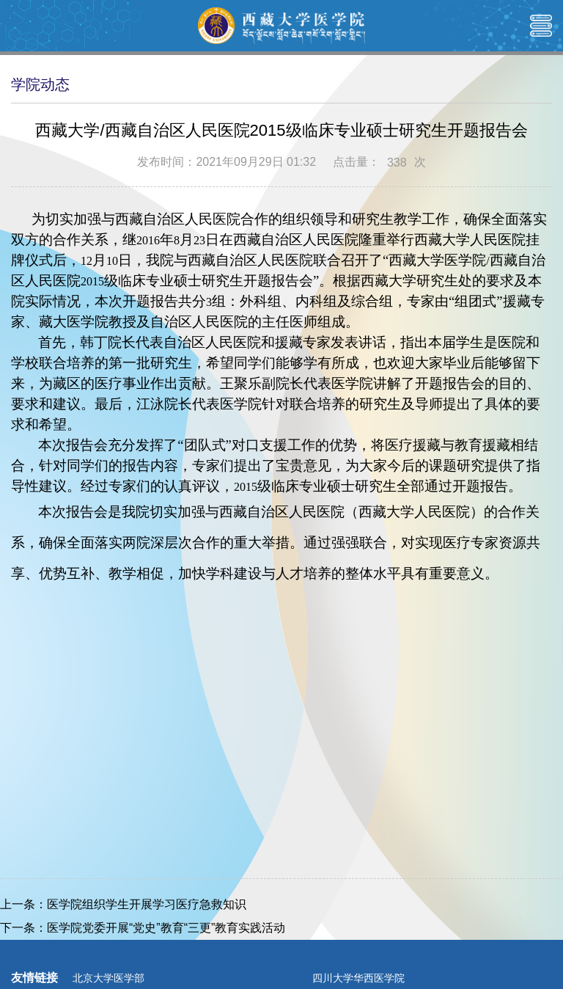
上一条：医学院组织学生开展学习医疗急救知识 (123, 904)
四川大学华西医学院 (358, 978)
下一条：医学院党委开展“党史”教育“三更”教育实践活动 (142, 928)
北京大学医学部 (108, 978)
